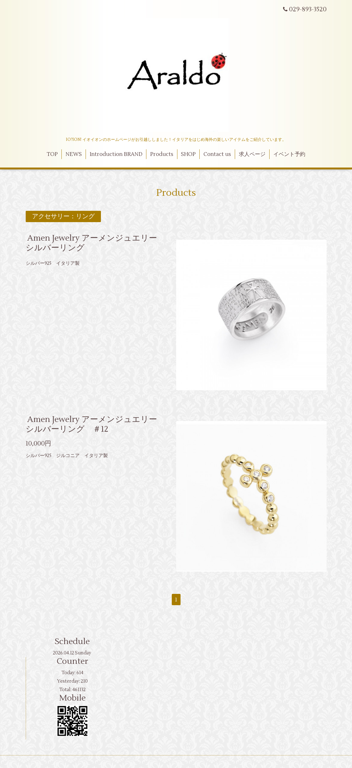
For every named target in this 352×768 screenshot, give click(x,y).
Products (161, 154)
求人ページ (252, 154)
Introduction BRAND (116, 154)
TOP (52, 154)
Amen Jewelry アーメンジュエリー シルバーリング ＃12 (95, 424)
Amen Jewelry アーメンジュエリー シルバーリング (95, 243)
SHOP (188, 154)
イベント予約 (289, 154)
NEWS (74, 154)
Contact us (217, 154)
